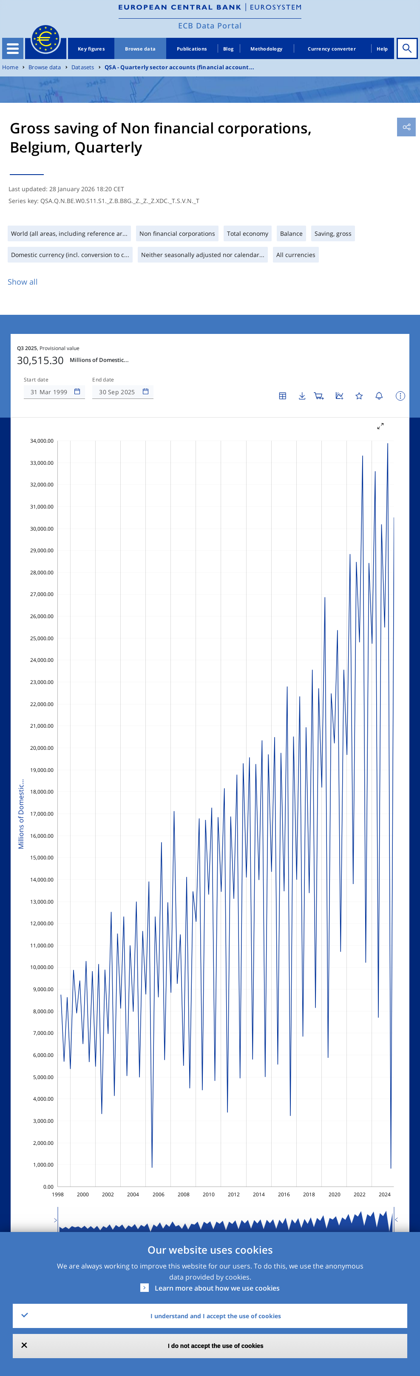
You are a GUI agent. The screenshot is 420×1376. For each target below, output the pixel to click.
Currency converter (332, 48)
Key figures (91, 48)
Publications (192, 48)
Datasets (82, 67)
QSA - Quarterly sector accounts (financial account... (179, 67)
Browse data (140, 48)
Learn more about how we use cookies (217, 1288)
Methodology (266, 48)
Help (382, 48)
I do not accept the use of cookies (216, 1345)
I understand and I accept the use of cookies (215, 1316)
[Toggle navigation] (12, 48)
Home (10, 67)
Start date (36, 379)
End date (103, 379)
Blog (228, 48)
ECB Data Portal (210, 25)
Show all (23, 282)
